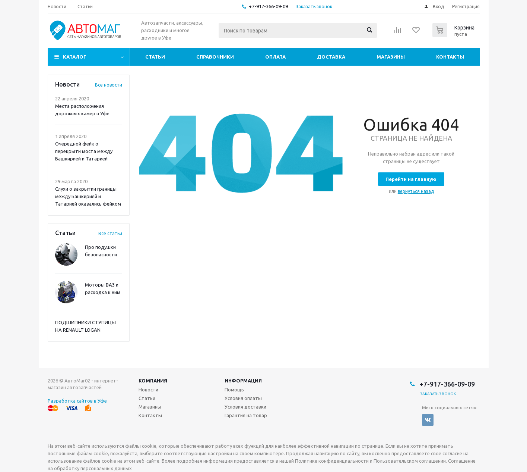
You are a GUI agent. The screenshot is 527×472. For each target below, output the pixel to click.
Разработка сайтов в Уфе (77, 400)
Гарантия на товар (246, 415)
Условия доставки (245, 406)
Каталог (74, 56)
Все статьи (110, 233)
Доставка (331, 56)
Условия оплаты (243, 398)
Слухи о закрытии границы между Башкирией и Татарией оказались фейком (88, 196)
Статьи (155, 56)
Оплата (275, 56)
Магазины (391, 56)
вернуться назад (416, 191)
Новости (148, 389)
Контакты (450, 56)
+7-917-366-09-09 (268, 6)
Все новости (108, 84)
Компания (153, 380)
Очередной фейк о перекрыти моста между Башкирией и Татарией (83, 151)
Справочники (215, 56)
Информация (243, 380)
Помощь (234, 389)
